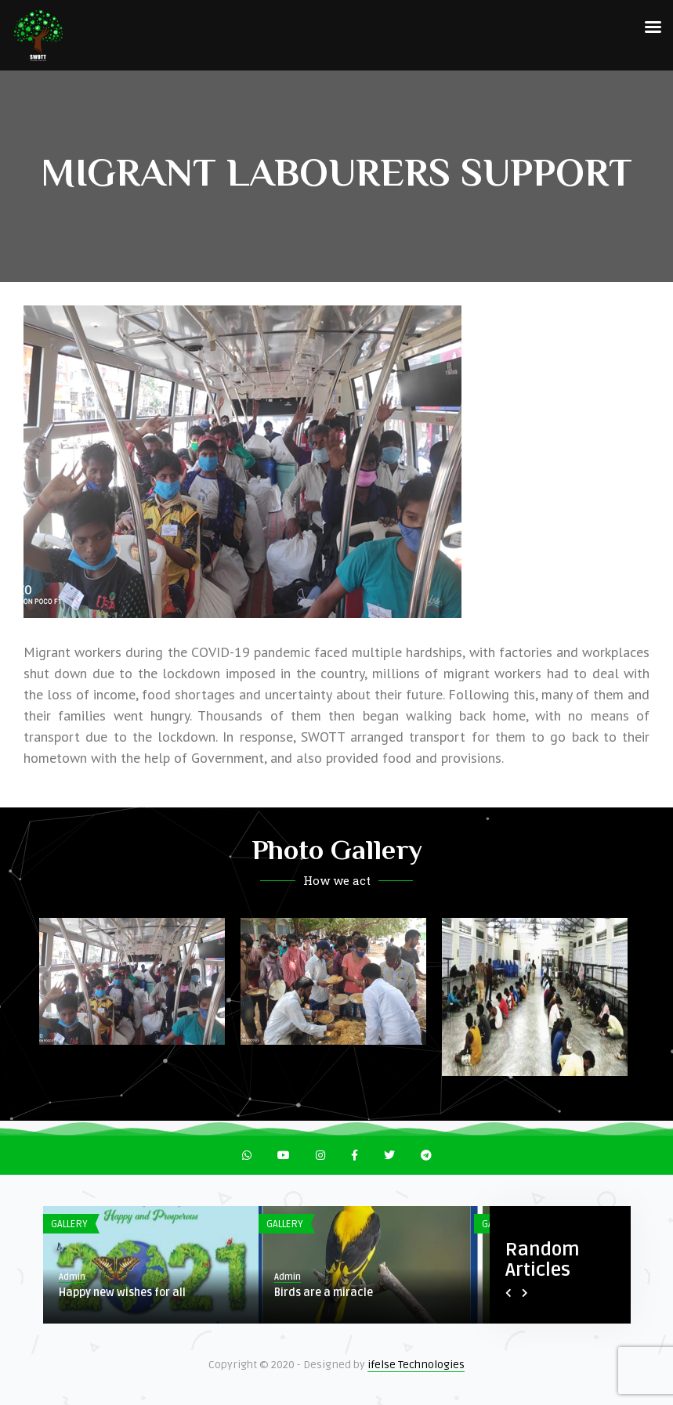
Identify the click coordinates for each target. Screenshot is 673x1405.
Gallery (69, 1224)
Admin (72, 1277)
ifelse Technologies (416, 1364)
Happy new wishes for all (122, 1292)
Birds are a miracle (323, 1292)
